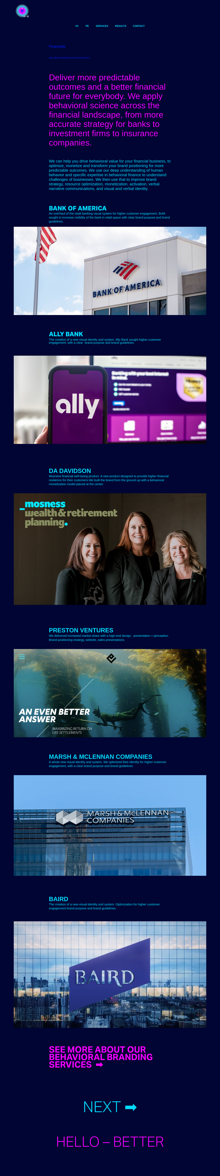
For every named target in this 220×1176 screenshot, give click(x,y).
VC (77, 26)
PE (87, 26)
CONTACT (139, 26)
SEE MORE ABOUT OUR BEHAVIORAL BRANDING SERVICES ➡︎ (101, 1057)
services (102, 26)
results (120, 26)
